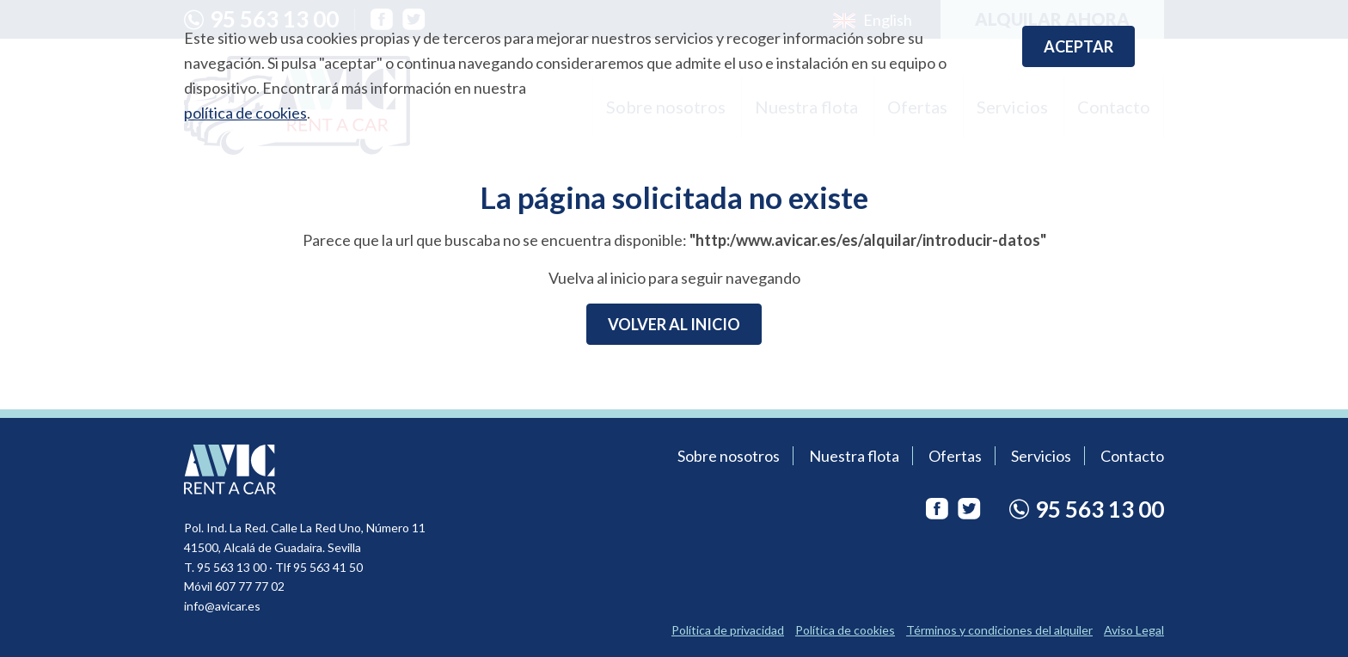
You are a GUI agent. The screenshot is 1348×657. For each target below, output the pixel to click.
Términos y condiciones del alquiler (999, 630)
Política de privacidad (727, 630)
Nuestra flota (854, 455)
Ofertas (955, 455)
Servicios (1041, 455)
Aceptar (1078, 46)
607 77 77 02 (250, 586)
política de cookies (245, 112)
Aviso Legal (1134, 630)
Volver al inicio (674, 324)
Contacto (1132, 455)
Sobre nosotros (728, 455)
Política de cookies (845, 630)
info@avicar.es (222, 606)
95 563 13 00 (232, 567)
